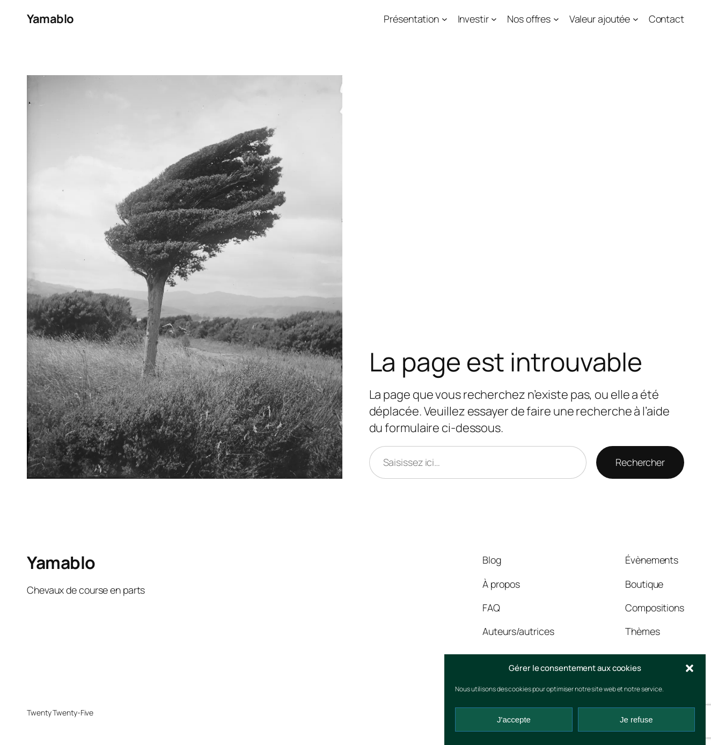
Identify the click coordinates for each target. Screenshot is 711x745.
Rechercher (640, 462)
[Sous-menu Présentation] (445, 19)
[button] (689, 668)
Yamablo (50, 19)
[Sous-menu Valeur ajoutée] (636, 19)
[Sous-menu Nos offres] (556, 19)
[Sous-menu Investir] (494, 19)
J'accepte (514, 719)
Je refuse (636, 719)
